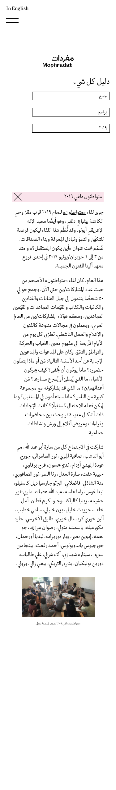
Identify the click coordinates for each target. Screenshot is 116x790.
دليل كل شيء (91, 82)
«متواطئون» (74, 212)
